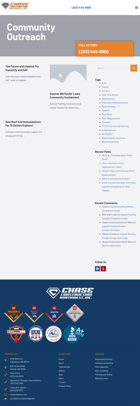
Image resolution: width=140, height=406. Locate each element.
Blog (60, 372)
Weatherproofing (110, 140)
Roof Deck (107, 113)
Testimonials (64, 364)
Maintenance (108, 98)
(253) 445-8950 (81, 7)
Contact (62, 379)
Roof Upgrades (101, 364)
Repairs (105, 109)
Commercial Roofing (104, 360)
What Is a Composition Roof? (116, 177)
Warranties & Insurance (113, 136)
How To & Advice (110, 94)
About (61, 360)
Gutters (105, 90)
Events (105, 86)
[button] (136, 7)
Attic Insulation (101, 368)
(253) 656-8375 (16, 388)
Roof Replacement (111, 117)
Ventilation (107, 133)
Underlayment (109, 129)
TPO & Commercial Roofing (115, 125)
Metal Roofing (108, 106)
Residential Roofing (103, 356)
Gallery (62, 368)
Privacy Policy (65, 383)
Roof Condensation (111, 243)
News (61, 375)
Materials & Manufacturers (115, 102)
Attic (104, 83)
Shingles (106, 121)
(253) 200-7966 (16, 380)
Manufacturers (101, 375)
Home (61, 356)
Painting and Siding (103, 372)
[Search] (133, 68)
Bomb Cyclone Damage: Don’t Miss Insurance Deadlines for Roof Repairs (119, 184)
